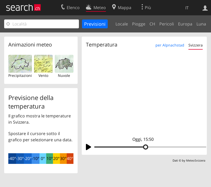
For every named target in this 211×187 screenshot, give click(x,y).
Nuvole (64, 75)
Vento (43, 75)
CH (152, 24)
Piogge (138, 24)
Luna (201, 24)
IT (187, 8)
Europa (185, 24)
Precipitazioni (20, 75)
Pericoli (166, 24)
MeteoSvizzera (195, 160)
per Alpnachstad (169, 45)
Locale (121, 24)
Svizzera (195, 45)
